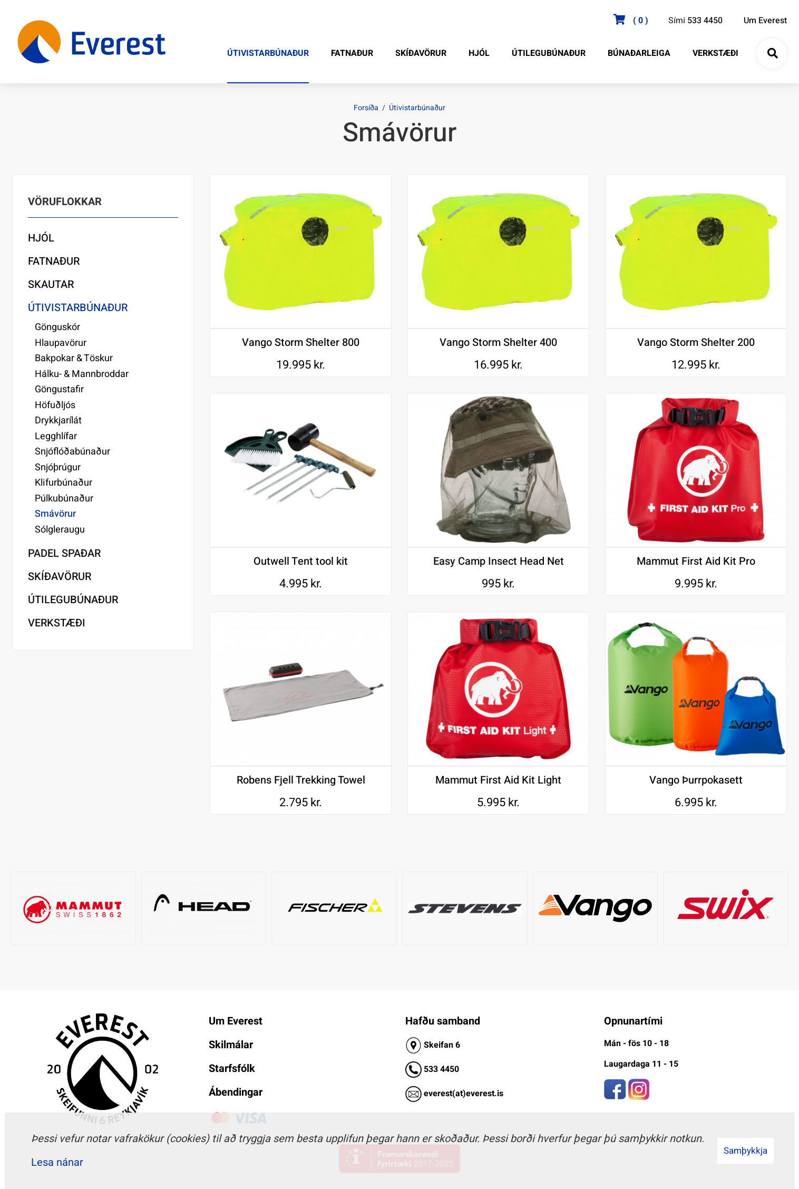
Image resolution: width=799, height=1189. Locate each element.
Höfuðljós (55, 405)
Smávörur (55, 514)
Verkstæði (56, 623)
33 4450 (443, 1069)
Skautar (51, 284)
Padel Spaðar (64, 553)
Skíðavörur (59, 576)
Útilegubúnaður (73, 599)
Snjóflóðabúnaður (72, 451)
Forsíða (366, 107)
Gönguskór (57, 327)
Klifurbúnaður (63, 483)
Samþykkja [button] (745, 1150)
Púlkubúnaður (64, 498)
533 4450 (705, 20)
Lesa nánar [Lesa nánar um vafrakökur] (57, 1162)
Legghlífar (56, 436)
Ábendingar (235, 1092)
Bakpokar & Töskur (74, 358)
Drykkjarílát (58, 420)
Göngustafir (59, 389)
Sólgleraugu (60, 530)
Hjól (41, 238)
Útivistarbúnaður (417, 107)
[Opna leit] (772, 53)
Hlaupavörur (60, 343)
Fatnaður (54, 261)
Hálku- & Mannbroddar (82, 374)
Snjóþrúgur (58, 467)
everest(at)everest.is (463, 1093)
